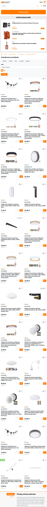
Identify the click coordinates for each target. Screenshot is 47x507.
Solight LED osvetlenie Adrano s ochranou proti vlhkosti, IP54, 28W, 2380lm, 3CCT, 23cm (10, 379)
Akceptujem (11, 494)
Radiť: (2, 64)
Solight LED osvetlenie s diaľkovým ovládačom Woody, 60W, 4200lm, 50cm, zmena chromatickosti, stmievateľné (33, 240)
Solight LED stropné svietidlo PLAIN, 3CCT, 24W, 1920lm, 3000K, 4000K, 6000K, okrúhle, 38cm (34, 412)
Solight (5, 54)
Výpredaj (27, 61)
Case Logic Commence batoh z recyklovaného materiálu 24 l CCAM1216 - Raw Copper (26, 34)
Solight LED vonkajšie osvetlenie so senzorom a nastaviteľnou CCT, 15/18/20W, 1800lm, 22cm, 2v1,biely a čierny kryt (34, 344)
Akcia (16, 61)
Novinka (10, 61)
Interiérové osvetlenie (30, 54)
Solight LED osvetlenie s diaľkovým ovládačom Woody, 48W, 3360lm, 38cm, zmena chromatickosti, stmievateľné (10, 275)
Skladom (4, 61)
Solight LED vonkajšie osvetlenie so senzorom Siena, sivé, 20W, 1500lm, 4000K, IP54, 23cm (34, 170)
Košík (43, 5)
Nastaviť (12, 496)
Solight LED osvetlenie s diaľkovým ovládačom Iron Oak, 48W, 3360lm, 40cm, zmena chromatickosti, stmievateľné (33, 101)
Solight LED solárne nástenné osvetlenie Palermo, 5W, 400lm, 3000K (35, 309)
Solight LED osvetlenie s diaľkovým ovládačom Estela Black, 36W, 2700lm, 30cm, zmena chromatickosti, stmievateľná (34, 136)
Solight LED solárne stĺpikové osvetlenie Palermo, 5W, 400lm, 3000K (35, 204)
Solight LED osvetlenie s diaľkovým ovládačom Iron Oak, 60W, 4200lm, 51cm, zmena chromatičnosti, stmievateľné (10, 344)
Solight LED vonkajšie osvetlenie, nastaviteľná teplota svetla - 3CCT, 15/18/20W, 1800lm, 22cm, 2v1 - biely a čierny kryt (11, 413)
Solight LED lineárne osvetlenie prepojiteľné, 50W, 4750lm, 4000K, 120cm (10, 239)
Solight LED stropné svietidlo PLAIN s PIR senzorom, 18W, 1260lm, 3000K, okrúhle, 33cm (11, 310)
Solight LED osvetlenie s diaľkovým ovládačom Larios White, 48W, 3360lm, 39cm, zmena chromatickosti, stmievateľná (35, 275)
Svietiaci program (12, 54)
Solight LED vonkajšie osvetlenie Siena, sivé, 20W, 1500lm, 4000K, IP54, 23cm (35, 447)
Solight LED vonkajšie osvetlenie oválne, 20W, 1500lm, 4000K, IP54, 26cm (10, 205)
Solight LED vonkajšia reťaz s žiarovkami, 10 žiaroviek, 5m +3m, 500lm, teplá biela (10, 448)
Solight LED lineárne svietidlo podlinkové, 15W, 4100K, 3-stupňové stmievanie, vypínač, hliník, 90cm (34, 481)
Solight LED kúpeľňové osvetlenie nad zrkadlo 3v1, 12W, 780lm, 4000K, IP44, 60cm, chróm (11, 481)
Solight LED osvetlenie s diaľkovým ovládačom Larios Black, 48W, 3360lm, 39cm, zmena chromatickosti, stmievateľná (11, 171)
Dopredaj (21, 61)
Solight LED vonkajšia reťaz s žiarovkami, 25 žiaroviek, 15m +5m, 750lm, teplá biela (10, 100)
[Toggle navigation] (45, 2)
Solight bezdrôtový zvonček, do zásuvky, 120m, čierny (25, 23)
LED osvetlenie (21, 54)
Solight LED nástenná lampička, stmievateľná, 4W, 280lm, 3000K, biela (33, 379)
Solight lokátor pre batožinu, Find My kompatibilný (24, 43)
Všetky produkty (23, 12)
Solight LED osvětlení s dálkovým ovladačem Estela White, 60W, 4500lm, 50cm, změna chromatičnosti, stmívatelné (11, 136)
